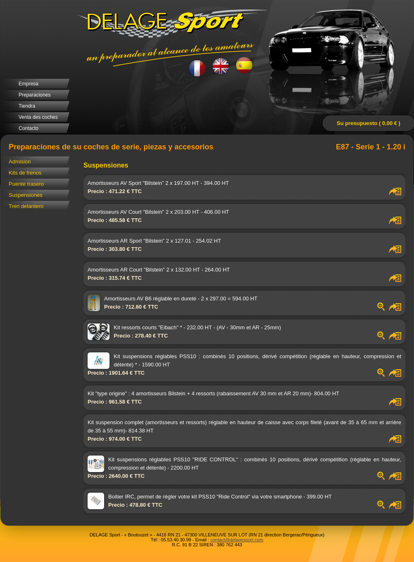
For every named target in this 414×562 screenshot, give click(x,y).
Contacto (28, 128)
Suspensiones (26, 195)
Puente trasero (26, 184)
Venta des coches (38, 117)
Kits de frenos (25, 173)
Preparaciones (34, 95)
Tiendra (27, 106)
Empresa (28, 84)
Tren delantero (26, 206)
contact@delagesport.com (236, 539)
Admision (20, 161)
